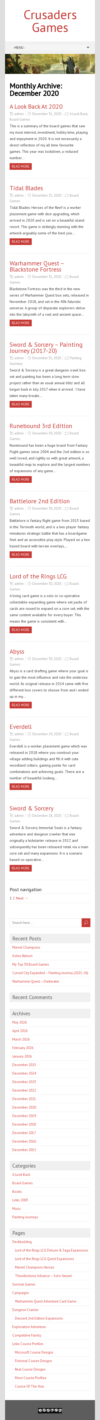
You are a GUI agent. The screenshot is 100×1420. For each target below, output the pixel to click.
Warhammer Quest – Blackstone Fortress (37, 266)
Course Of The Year (29, 1386)
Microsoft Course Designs (34, 1352)
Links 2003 (20, 1200)
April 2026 (19, 1031)
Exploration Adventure (29, 1327)
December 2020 (24, 1107)
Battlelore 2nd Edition (40, 501)
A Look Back (78, 114)
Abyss (17, 651)
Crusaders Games (50, 20)
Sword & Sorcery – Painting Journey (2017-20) (46, 347)
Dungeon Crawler (25, 1310)
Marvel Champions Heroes (34, 1267)
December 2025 (24, 1065)
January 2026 (22, 1056)
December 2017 (24, 1133)
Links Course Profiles (27, 1344)
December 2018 (24, 1124)
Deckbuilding (22, 1242)
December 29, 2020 (46, 734)
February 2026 (22, 1048)
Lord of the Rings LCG (38, 576)
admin (19, 114)
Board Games (20, 119)
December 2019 (24, 1116)
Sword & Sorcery (32, 808)
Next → (22, 898)
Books (17, 1191)
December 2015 (24, 1150)
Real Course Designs (30, 1369)
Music (16, 1208)
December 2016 (24, 1141)
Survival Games (23, 1284)
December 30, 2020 (46, 433)
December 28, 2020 (46, 815)
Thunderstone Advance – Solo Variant (43, 1276)
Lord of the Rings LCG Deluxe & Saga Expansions (51, 1250)
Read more (21, 166)
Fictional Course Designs (33, 1361)
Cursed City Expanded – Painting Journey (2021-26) (50, 973)
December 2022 (24, 1090)
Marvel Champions (26, 947)
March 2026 (21, 1039)
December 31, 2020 (46, 114)
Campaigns (20, 1293)
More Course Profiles (30, 1378)
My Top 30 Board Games (30, 964)
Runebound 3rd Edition (41, 426)
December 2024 (24, 1073)
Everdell (21, 726)
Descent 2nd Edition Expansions (39, 1318)
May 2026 (19, 1022)
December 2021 (24, 1099)
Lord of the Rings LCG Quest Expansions (44, 1259)
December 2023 (24, 1082)
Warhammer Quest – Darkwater (35, 981)
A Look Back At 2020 (36, 106)
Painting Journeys (25, 1217)
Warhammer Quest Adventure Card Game (45, 1301)
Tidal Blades (26, 188)
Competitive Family (26, 1335)
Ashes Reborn (22, 956)
